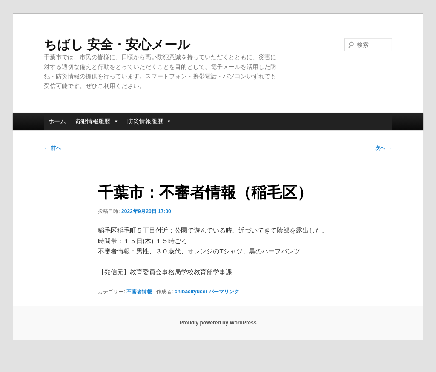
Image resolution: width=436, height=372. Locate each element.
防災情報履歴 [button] (149, 121)
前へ (52, 148)
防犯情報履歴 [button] (97, 121)
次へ (383, 148)
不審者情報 (139, 292)
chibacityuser (191, 292)
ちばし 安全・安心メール (117, 44)
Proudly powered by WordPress (217, 323)
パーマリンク (224, 292)
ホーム (57, 121)
